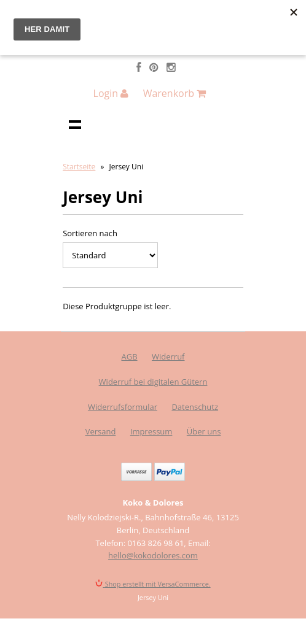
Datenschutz (194, 406)
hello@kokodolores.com (153, 555)
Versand (100, 431)
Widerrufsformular (122, 406)
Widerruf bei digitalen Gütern (153, 381)
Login (111, 93)
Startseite (79, 166)
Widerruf (168, 356)
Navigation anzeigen (75, 124)
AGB (130, 356)
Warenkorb (174, 93)
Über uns (204, 431)
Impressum (151, 431)
